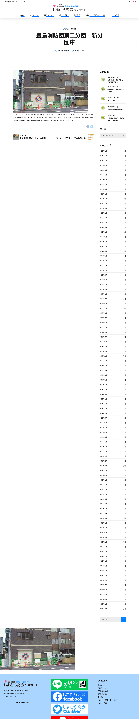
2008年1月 (103, 551)
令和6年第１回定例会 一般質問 (115, 90)
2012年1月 (103, 384)
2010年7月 (103, 427)
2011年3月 (103, 408)
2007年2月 (103, 575)
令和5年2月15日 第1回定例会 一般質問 (116, 119)
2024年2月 (103, 156)
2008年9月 (103, 518)
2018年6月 (103, 189)
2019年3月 (103, 184)
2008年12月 (104, 504)
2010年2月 (103, 446)
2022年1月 (103, 175)
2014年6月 (103, 322)
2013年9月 (103, 342)
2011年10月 (104, 394)
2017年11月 (104, 222)
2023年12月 (104, 160)
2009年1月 (103, 499)
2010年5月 (103, 437)
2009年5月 (103, 485)
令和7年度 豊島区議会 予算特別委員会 (115, 81)
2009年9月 (103, 470)
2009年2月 (103, 494)
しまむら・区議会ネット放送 (95, 15)
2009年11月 (104, 461)
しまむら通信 (114, 15)
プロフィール (34, 15)
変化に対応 (111, 100)
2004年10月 (104, 609)
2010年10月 (104, 418)
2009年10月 (104, 465)
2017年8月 (103, 237)
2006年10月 (104, 585)
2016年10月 (104, 275)
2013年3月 (103, 356)
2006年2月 (103, 604)
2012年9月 (103, 375)
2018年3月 (103, 203)
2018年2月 (103, 208)
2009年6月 (103, 480)
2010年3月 (103, 442)
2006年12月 (104, 580)
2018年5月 (103, 194)
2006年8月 (103, 594)
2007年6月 (103, 561)
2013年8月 (103, 346)
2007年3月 (103, 570)
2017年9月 (103, 232)
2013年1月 (103, 365)
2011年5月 (103, 404)
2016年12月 (104, 265)
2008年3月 (103, 542)
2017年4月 (103, 251)
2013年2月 (103, 361)
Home (22, 15)
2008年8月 (103, 523)
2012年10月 (104, 370)
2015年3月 (103, 308)
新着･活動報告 (64, 15)
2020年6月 (103, 179)
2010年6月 (103, 432)
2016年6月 (103, 294)
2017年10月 (104, 227)
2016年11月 (104, 270)
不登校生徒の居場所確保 (115, 109)
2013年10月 (104, 337)
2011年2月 (103, 413)
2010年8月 (103, 423)
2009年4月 (103, 489)
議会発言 (77, 15)
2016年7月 (103, 289)
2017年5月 (103, 246)
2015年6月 (103, 303)
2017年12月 (104, 218)
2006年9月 (103, 589)
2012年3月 (103, 380)
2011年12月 (104, 389)
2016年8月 (103, 284)
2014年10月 (104, 318)
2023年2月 (103, 170)
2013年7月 (103, 351)
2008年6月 (103, 532)
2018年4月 (103, 198)
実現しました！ (49, 15)
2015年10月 (104, 299)
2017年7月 (103, 241)
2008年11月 (104, 508)
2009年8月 (103, 475)
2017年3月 (103, 256)
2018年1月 (103, 213)
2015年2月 (103, 313)
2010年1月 (103, 451)
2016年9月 (103, 279)
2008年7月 (103, 527)
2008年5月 (103, 537)
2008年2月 (103, 547)
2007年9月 (103, 556)
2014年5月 (103, 327)
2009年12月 (104, 456)
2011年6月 (103, 399)
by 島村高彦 (79, 50)
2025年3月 (103, 151)
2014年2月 (103, 332)
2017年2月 (103, 260)
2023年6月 (103, 165)
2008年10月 (104, 513)
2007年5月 (103, 566)
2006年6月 (103, 599)
